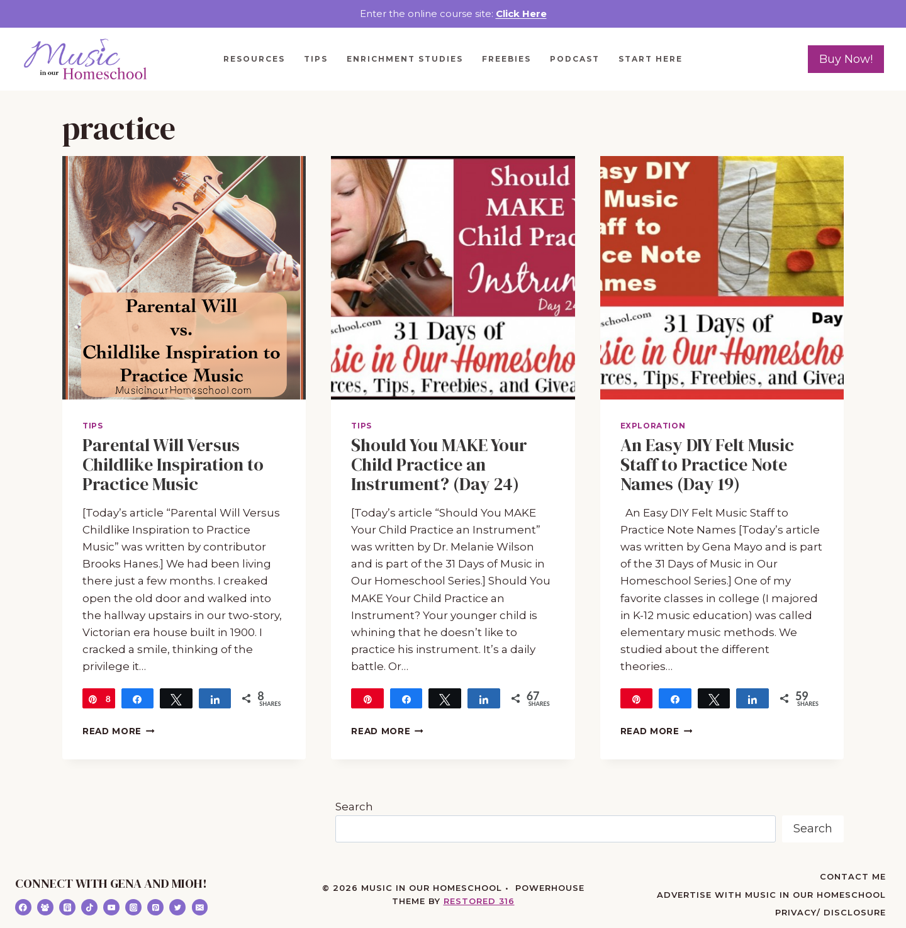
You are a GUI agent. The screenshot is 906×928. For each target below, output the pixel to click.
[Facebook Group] (45, 907)
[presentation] (184, 278)
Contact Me (853, 876)
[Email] (200, 907)
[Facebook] (23, 907)
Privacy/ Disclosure (830, 912)
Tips (316, 59)
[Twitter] (177, 907)
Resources (254, 59)
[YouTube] (111, 907)
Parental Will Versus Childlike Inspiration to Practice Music (173, 464)
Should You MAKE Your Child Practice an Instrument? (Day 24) (439, 464)
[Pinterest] (155, 907)
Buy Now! (846, 59)
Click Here (521, 14)
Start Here (650, 59)
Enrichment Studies (405, 59)
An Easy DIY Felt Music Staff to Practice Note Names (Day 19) (707, 464)
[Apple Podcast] (67, 907)
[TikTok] (89, 907)
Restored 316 (479, 901)
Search (354, 806)
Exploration (653, 425)
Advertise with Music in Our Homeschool (771, 895)
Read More (118, 731)
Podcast (575, 59)
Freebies (506, 59)
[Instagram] (133, 907)
